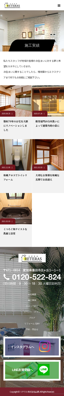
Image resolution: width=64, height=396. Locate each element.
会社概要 (32, 294)
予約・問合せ (32, 329)
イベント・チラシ (32, 312)
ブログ (32, 318)
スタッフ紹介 (32, 306)
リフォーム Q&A (32, 323)
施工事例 (32, 300)
